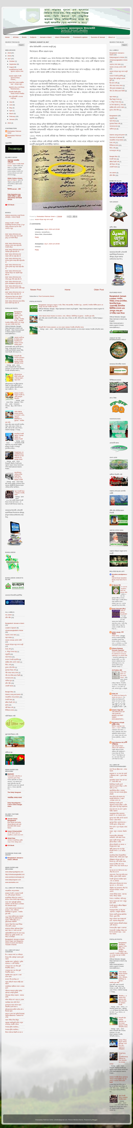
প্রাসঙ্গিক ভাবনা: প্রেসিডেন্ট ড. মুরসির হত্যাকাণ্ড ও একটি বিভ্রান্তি (14, 962)
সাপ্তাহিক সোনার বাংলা (15, 797)
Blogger (94, 1120)
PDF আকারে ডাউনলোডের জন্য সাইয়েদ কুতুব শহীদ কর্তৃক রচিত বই (13, 278)
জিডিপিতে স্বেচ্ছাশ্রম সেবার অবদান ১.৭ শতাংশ (118, 727)
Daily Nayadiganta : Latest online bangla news (15, 804)
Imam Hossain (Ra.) (119, 608)
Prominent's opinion (80, 37)
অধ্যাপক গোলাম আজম (10, 635)
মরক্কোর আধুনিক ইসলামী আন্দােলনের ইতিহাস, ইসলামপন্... (15, 77)
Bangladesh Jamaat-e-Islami (14, 623)
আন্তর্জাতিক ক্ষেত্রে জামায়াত (12, 697)
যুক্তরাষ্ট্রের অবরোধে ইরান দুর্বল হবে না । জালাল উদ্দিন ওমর (118, 780)
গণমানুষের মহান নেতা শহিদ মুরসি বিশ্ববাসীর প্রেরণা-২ (13, 967)
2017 (9, 59)
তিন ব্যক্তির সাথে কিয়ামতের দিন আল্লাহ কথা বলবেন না (119, 696)
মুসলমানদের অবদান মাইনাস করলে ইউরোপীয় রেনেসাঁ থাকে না (13, 1005)
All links (16, 37)
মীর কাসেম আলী (113, 83)
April (11, 111)
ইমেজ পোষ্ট (8, 649)
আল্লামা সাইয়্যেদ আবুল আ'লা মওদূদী (44, 219)
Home (7, 37)
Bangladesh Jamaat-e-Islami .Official (15, 858)
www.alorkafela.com (12, 882)
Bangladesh (113, 115)
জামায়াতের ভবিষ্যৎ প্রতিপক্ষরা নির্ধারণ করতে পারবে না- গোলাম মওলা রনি (14, 929)
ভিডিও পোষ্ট (8, 665)
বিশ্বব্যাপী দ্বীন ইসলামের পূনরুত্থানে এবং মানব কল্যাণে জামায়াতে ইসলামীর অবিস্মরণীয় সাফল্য (61, 327)
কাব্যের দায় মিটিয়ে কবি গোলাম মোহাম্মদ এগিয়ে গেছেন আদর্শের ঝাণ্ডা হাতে (119, 865)
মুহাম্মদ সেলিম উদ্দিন (10, 667)
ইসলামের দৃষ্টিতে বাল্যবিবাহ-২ (12, 1027)
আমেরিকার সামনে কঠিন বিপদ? (12, 1002)
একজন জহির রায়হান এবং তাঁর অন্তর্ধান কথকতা (123, 674)
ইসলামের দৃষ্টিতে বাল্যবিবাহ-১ (12, 1029)
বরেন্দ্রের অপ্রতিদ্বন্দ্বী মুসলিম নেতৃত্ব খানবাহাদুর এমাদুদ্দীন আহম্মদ (14, 1023)
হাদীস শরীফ (8, 617)
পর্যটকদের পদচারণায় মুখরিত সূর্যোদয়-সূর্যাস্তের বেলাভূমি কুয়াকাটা (13, 991)
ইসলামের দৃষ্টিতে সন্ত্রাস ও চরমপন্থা (118, 927)
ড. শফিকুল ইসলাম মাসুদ (11, 651)
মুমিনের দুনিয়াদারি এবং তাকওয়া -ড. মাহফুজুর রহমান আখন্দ (118, 845)
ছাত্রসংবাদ (11, 774)
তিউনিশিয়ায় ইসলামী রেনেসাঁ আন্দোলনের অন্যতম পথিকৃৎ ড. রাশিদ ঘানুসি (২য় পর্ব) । (118, 786)
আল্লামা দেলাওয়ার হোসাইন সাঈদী (13, 640)
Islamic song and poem (13, 694)
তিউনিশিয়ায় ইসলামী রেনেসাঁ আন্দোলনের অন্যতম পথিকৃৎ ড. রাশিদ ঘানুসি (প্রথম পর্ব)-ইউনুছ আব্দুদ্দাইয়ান (118, 804)
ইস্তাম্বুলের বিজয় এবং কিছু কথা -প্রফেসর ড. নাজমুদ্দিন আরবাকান (117, 910)
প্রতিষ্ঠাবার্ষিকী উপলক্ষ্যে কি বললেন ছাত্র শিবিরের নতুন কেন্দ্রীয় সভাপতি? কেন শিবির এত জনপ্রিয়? (15, 934)
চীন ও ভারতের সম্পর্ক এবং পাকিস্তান (14, 954)
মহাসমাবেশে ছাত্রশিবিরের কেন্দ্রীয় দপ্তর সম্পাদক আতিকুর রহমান (15, 841)
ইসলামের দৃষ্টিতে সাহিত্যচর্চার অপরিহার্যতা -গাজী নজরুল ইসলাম (117, 836)
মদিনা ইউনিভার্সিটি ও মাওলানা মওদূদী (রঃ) (16, 97)
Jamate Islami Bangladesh (12, 819)
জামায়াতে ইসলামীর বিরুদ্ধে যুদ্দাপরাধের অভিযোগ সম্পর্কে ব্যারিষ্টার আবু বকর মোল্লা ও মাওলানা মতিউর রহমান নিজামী (119, 1079)
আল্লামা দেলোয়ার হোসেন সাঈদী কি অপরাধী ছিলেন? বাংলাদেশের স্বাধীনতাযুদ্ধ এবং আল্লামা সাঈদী (119, 653)
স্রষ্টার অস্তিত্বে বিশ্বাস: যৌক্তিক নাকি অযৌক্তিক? (118, 747)
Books (24, 37)
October (12, 61)
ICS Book (11, 845)
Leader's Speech (10, 628)
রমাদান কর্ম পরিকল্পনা (12, 180)
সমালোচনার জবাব (9, 678)
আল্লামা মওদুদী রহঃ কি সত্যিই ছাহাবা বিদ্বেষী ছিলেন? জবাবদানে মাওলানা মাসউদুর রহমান (19, 341)
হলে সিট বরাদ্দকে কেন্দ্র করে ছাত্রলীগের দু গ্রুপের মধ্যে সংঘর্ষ (15, 834)
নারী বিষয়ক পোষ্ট (9, 707)
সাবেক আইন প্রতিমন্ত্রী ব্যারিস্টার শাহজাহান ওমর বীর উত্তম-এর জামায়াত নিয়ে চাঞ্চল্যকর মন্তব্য (14, 903)
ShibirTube (11, 838)
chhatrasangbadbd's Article (14, 630)
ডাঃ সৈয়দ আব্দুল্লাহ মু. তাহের (117, 104)
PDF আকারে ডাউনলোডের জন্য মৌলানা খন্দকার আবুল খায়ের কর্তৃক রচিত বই (14, 266)
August (11, 67)
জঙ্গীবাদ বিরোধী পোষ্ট (10, 702)
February (12, 116)
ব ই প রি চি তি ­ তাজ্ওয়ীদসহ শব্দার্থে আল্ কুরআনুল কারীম (123, 589)
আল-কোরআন (8, 615)
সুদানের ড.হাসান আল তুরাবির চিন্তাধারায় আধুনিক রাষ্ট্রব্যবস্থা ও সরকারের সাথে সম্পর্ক (15, 1015)
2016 (9, 123)
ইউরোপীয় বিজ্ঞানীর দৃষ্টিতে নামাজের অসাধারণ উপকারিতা (16, 92)
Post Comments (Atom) (46, 296)
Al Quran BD (116, 585)
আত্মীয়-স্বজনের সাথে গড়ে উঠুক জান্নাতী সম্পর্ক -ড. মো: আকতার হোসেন (117, 850)
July (10, 102)
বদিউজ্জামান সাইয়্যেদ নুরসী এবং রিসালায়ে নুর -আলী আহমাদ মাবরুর (118, 860)
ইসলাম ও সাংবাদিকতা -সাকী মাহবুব (118, 898)
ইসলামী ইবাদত (8, 699)
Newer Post (35, 289)
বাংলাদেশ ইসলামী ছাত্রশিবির (12, 659)
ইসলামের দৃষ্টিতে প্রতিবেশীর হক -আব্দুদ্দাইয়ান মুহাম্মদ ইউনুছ (15, 777)
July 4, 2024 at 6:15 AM (52, 229)
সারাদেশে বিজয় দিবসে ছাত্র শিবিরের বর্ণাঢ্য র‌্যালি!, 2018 (13, 925)
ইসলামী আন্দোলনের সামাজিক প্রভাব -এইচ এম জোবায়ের (118, 880)
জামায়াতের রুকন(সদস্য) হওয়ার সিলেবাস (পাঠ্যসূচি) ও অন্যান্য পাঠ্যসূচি (15, 216)
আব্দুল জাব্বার (8, 637)
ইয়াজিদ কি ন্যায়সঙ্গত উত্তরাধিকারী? (123, 612)
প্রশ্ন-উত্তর (8, 657)
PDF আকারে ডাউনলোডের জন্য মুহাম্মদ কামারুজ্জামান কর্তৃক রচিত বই (13, 282)
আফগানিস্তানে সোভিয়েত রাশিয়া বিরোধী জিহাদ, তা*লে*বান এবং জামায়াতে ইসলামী (18, 476)
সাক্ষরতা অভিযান (116, 636)
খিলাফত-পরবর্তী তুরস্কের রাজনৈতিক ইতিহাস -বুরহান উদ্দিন (118, 915)
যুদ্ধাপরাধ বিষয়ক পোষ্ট (10, 670)
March (11, 113)
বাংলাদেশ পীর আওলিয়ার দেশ (12, 979)
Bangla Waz (9, 692)
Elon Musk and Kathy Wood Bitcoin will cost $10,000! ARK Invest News (14, 825)
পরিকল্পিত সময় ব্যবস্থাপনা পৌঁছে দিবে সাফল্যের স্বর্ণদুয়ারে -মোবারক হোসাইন (118, 889)
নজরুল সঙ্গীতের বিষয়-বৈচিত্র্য (12, 1020)
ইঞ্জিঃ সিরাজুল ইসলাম (115, 99)
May (11, 108)
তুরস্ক (6, 705)
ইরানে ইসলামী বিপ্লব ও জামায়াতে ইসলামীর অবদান (19, 493)
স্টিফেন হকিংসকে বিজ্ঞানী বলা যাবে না (14, 1032)
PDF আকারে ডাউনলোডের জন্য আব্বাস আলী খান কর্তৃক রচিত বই (13, 255)
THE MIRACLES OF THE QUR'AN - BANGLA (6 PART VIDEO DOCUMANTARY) (118, 715)
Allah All (115, 694)
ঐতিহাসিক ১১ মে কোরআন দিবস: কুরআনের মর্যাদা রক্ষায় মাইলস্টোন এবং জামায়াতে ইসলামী (123, 1000)
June (11, 105)
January (12, 119)
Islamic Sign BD (117, 710)
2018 (9, 56)
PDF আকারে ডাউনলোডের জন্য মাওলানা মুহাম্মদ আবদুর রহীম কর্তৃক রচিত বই (15, 260)
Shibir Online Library (15, 178)
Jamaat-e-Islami (46, 37)
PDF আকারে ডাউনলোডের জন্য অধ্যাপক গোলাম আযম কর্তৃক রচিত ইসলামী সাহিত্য (13, 245)
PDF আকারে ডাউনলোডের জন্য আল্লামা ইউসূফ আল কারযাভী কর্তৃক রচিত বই (13, 272)
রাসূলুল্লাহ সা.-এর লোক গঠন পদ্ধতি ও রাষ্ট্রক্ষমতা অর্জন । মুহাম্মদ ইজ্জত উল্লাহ (118, 775)
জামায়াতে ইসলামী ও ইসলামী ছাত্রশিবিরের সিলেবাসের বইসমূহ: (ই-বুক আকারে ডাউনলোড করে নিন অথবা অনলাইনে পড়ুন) (15, 225)
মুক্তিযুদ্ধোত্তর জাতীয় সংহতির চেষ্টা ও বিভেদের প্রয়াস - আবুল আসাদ (19, 377)
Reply (37, 237)
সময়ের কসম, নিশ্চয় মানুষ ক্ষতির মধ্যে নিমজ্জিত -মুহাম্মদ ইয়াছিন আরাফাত (118, 875)
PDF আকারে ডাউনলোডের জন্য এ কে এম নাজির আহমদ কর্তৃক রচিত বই (14, 293)
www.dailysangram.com (13, 880)
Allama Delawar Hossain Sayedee (118, 649)
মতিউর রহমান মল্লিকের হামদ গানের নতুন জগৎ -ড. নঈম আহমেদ (118, 884)
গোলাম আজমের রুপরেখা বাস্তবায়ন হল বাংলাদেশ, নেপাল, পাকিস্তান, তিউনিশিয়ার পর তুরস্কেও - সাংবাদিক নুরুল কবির (66, 316)
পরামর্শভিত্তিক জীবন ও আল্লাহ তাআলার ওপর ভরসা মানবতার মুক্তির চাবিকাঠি (118, 792)
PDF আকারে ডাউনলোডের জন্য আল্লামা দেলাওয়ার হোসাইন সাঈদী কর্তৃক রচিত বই (15, 287)
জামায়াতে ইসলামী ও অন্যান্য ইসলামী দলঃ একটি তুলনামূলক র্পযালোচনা (19, 395)
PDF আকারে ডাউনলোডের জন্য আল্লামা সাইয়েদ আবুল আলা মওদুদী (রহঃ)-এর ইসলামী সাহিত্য (14, 236)
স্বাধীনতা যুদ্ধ (8, 680)
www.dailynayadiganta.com (14, 872)
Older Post (99, 289)
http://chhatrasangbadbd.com (15, 874)
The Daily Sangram (14, 792)
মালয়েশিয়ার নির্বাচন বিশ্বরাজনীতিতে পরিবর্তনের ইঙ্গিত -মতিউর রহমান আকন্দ (119, 856)
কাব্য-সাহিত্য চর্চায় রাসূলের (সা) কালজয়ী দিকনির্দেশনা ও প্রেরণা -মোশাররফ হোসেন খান (117, 798)
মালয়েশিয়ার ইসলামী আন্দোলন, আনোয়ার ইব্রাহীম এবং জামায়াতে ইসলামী (19, 436)
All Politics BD (117, 670)
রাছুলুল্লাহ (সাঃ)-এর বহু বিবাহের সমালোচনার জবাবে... (16, 88)
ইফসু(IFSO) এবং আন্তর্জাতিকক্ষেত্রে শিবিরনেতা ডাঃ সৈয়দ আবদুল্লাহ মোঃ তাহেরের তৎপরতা (19, 455)
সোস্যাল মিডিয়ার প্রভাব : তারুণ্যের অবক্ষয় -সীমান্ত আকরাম (118, 895)
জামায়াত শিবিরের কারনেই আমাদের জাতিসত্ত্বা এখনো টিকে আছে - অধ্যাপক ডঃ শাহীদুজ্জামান (123, 1044)
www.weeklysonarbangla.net (14, 877)
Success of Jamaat (98, 37)
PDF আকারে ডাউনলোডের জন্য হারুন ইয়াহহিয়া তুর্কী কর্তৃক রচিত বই (14, 250)
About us (111, 37)
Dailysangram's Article (117, 57)
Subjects (33, 37)
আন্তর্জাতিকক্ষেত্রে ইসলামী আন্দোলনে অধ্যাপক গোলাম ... (16, 71)
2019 (9, 53)
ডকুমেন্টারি (7, 654)
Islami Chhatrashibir (62, 37)
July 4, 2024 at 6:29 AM (52, 244)
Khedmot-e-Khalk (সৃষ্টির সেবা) (118, 723)
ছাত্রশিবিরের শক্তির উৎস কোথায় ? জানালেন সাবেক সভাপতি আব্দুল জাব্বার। (15, 898)
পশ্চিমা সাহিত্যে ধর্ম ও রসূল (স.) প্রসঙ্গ (14, 999)
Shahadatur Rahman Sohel (14, 132)
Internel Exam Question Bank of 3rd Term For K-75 (119, 579)
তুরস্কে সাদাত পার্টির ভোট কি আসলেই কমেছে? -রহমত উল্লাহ (119, 818)
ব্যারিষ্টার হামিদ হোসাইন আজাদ (12, 662)
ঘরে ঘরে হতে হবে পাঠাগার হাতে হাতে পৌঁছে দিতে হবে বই (118, 871)
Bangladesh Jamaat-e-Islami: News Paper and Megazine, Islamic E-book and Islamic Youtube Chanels (15, 942)
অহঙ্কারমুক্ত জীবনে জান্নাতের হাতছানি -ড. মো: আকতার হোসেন (118, 814)
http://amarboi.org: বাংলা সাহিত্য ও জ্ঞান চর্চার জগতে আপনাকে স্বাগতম (15, 196)
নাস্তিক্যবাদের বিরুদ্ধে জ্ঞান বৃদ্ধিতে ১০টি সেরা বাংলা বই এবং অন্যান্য (13, 297)
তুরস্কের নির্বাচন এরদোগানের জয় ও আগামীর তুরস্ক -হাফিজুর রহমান (118, 823)
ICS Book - (11, 205)
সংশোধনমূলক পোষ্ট (114, 150)
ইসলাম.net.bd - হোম (14, 189)
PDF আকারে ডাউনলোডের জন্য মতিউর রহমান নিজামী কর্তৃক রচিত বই (15, 302)
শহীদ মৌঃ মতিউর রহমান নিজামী (12, 675)
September (13, 64)
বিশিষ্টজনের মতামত (9, 710)
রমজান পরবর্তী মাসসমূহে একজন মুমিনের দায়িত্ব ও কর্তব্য (117, 841)
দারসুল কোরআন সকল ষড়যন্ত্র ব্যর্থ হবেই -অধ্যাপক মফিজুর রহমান (118, 919)
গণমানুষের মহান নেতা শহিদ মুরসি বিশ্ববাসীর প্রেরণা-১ (13, 971)
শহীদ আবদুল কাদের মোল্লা (11, 672)
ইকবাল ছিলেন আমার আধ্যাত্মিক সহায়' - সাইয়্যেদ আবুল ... (16, 83)
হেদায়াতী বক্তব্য (9, 686)
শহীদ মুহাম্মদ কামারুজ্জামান (116, 88)
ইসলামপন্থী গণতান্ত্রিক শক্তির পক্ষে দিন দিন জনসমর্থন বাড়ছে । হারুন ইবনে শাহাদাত (118, 932)
